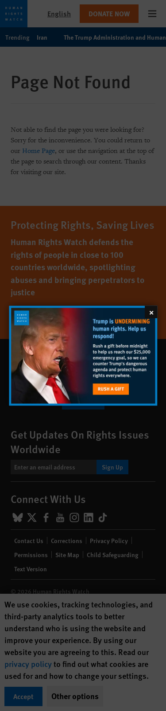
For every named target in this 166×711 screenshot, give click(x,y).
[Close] (151, 311)
